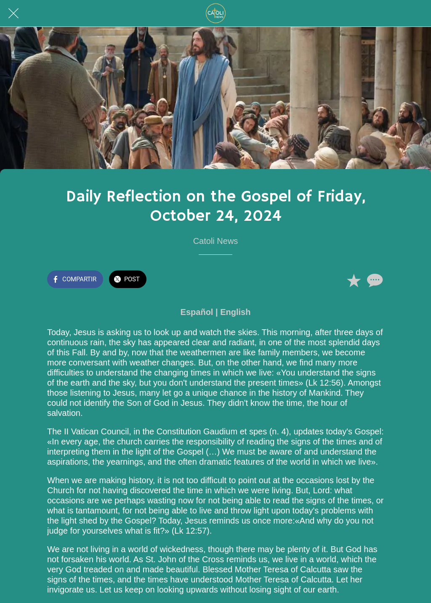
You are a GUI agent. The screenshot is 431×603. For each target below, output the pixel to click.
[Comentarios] (374, 280)
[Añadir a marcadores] (353, 280)
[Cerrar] (13, 13)
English (235, 312)
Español (197, 312)
